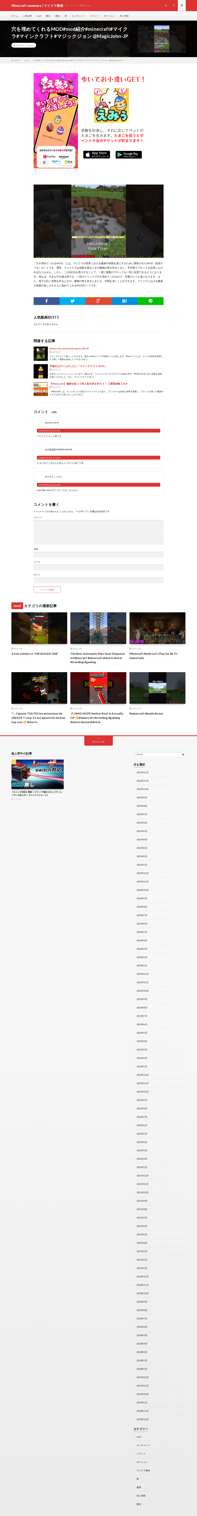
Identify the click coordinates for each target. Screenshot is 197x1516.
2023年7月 (142, 1011)
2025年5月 (142, 830)
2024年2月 (142, 954)
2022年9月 (142, 1094)
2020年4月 (142, 1333)
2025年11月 (143, 780)
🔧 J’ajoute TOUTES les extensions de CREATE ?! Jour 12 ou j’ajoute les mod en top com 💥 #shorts (38, 718)
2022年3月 (142, 1143)
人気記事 (27, 15)
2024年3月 (142, 945)
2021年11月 (143, 1176)
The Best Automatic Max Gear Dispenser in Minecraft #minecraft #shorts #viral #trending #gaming (98, 658)
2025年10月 (143, 789)
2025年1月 (142, 863)
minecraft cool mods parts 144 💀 (69, 348)
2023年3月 (142, 1044)
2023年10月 (143, 987)
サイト (37, 575)
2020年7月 (142, 1308)
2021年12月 (143, 1168)
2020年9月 (142, 1292)
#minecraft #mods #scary (146, 713)
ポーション (109, 15)
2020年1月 (142, 1358)
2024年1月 (142, 962)
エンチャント (78, 15)
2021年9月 (142, 1193)
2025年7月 (142, 813)
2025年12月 (143, 772)
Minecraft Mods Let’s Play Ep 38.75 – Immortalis (154, 656)
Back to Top (98, 741)
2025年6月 (142, 822)
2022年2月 (142, 1152)
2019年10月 (143, 1383)
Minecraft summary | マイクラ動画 (48, 1509)
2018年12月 (143, 1399)
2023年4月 (142, 1036)
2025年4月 (142, 838)
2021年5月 (142, 1226)
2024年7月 (142, 912)
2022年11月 (143, 1077)
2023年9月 (142, 995)
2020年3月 (142, 1342)
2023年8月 (142, 1003)
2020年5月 (142, 1325)
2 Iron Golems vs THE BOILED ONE (34, 653)
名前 (36, 549)
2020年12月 (143, 1267)
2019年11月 (143, 1375)
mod (39, 15)
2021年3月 (142, 1242)
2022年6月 (142, 1119)
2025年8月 (142, 805)
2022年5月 (142, 1127)
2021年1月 (142, 1259)
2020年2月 (142, 1350)
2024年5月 (142, 929)
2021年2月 (142, 1251)
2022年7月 (142, 1110)
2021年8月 (142, 1201)
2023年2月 (142, 1053)
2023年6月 (142, 1020)
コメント (38, 517)
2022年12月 (143, 1069)
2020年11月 (143, 1275)
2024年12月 (143, 871)
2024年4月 (142, 937)
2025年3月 (142, 846)
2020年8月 (142, 1300)
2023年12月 (143, 970)
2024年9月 (142, 896)
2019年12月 (143, 1366)
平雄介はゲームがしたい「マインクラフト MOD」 (78, 366)
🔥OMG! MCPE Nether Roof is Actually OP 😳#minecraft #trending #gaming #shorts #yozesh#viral (97, 718)
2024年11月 (143, 879)
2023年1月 (142, 1061)
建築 (57, 15)
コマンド (94, 15)
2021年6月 (142, 1218)
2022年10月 (143, 1086)
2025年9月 (142, 797)
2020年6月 (142, 1317)
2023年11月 (143, 978)
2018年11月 (143, 1408)
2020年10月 (143, 1284)
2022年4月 (142, 1135)
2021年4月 (142, 1234)
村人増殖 (124, 15)
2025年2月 (142, 855)
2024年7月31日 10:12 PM (49, 431)
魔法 (48, 15)
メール (37, 562)
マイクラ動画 (143, 1458)
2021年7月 (142, 1209)
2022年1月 (142, 1160)
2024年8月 (142, 904)
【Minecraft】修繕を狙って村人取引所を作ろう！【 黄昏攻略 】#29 (88, 383)
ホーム (14, 15)
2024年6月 (142, 921)
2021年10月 (143, 1185)
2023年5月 (142, 1028)
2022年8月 (142, 1102)
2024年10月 (143, 888)
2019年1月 (142, 1391)
